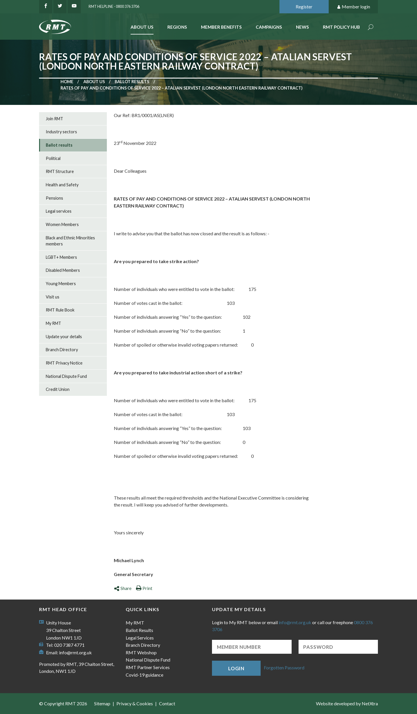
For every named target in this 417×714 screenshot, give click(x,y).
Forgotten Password (284, 667)
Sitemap (102, 703)
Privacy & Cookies (134, 703)
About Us (142, 27)
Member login (353, 7)
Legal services (59, 211)
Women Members (62, 224)
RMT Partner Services (148, 667)
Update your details (64, 336)
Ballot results (132, 81)
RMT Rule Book (60, 309)
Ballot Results (139, 630)
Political (53, 158)
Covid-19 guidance (144, 674)
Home (67, 81)
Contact (167, 703)
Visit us (52, 296)
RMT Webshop (141, 652)
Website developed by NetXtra (347, 703)
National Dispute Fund (66, 376)
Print (144, 588)
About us (94, 81)
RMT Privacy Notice (64, 362)
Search (370, 28)
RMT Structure (60, 171)
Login (236, 668)
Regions (177, 27)
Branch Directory (62, 349)
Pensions (54, 198)
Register (304, 6)
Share (122, 588)
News (302, 27)
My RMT (53, 323)
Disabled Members (63, 270)
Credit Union (58, 389)
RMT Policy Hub (341, 27)
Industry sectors (61, 131)
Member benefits (221, 27)
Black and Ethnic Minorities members (70, 241)
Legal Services (140, 637)
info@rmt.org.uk (75, 652)
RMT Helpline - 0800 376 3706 (114, 6)
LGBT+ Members (61, 257)
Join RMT (54, 118)
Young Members (61, 283)
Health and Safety (62, 184)
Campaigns (269, 27)
